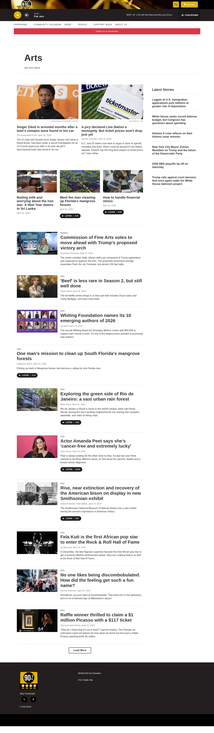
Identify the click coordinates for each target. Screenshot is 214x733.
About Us (121, 31)
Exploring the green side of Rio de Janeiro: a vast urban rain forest (97, 403)
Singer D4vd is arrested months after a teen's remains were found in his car (47, 135)
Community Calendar (47, 31)
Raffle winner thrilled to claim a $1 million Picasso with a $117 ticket (96, 624)
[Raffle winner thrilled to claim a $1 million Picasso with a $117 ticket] (37, 627)
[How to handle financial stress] (123, 188)
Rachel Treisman (89, 146)
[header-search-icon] (177, 8)
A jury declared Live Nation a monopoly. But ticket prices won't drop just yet (112, 137)
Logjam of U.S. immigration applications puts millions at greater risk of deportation (170, 110)
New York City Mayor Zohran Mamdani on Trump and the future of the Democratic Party (174, 157)
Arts (62, 283)
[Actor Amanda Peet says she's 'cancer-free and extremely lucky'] (37, 453)
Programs (20, 31)
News (67, 31)
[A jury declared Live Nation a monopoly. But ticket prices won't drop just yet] (112, 108)
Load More (80, 657)
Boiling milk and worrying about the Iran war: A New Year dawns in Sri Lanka (35, 209)
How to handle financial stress (121, 206)
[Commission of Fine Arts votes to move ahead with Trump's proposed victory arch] (37, 250)
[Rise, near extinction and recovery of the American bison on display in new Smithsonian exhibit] (37, 500)
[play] (17, 22)
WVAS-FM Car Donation (89, 680)
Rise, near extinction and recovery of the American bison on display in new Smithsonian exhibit (100, 500)
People (82, 31)
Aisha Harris (66, 298)
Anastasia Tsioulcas (69, 260)
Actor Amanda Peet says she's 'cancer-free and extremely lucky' (95, 450)
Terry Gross (65, 458)
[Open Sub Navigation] (29, 31)
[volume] (26, 22)
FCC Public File (85, 687)
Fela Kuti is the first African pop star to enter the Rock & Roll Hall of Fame (100, 546)
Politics (64, 239)
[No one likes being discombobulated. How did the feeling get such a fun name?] (37, 587)
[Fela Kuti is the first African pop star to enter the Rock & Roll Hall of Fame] (37, 549)
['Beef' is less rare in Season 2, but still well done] (37, 293)
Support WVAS (103, 31)
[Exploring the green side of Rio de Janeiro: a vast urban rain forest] (37, 406)
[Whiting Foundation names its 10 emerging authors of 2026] (37, 328)
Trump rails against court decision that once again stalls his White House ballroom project (174, 187)
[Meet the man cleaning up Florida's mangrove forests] (80, 188)
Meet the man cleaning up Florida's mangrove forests (77, 208)
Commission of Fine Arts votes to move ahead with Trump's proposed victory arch (98, 249)
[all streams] (189, 22)
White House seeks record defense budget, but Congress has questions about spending (174, 126)
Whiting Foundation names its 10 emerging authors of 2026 (95, 325)
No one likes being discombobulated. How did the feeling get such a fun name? (100, 587)
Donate (192, 7)
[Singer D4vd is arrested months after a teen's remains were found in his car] (48, 108)
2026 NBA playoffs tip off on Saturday (170, 172)
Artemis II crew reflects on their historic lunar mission (172, 142)
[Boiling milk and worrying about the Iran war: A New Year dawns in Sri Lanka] (37, 188)
